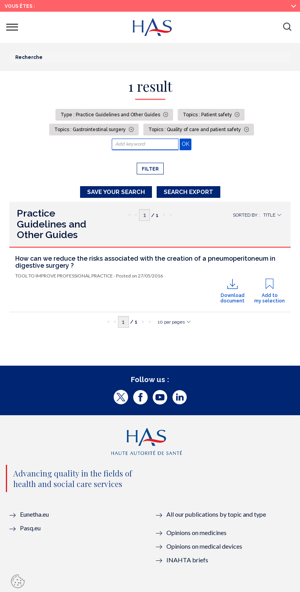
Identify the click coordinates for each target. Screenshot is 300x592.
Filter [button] (150, 169)
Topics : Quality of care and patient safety (195, 129)
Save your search (116, 192)
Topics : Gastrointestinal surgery (90, 129)
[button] (287, 27)
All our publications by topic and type (216, 514)
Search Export (188, 192)
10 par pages (171, 322)
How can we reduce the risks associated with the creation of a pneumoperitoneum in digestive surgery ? (145, 262)
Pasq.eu (30, 528)
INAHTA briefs (187, 560)
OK (186, 143)
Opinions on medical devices (204, 546)
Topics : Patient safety (208, 114)
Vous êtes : (20, 6)
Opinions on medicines (196, 532)
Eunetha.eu (34, 514)
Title (269, 215)
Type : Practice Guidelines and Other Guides (111, 114)
